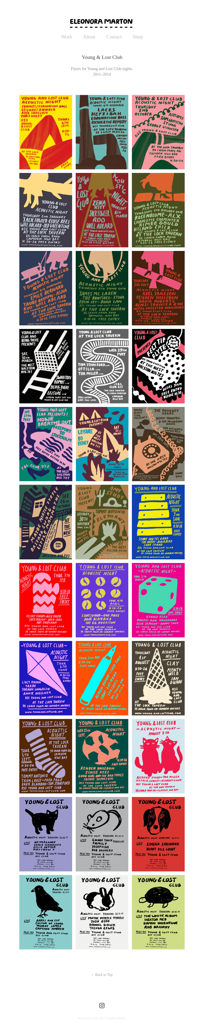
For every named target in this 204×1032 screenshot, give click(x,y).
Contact (114, 36)
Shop (138, 36)
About (89, 36)
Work (66, 36)
